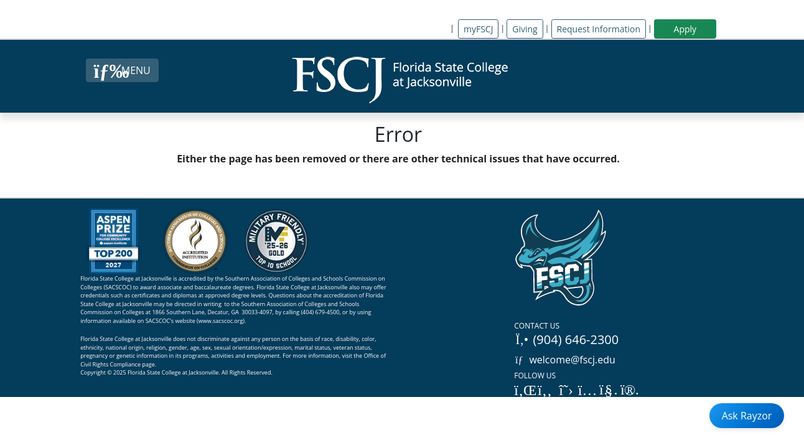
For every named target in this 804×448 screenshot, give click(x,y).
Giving (524, 29)
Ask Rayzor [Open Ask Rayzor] (747, 415)
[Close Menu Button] (122, 70)
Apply (685, 29)
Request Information (598, 29)
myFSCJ (478, 29)
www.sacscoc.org (221, 321)
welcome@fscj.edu (564, 359)
